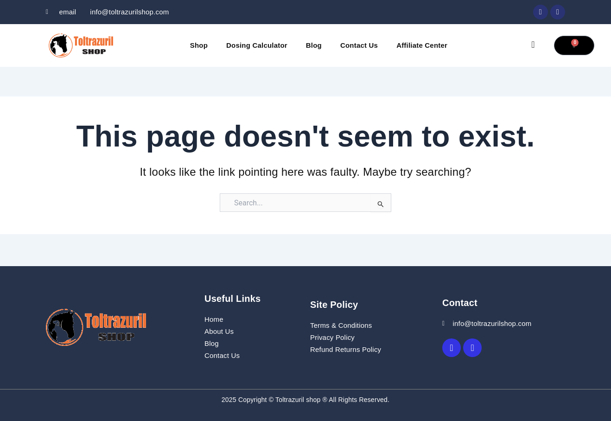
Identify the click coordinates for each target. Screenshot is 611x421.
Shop (199, 45)
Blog (314, 45)
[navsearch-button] (533, 45)
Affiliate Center (421, 45)
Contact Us (359, 45)
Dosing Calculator (256, 45)
